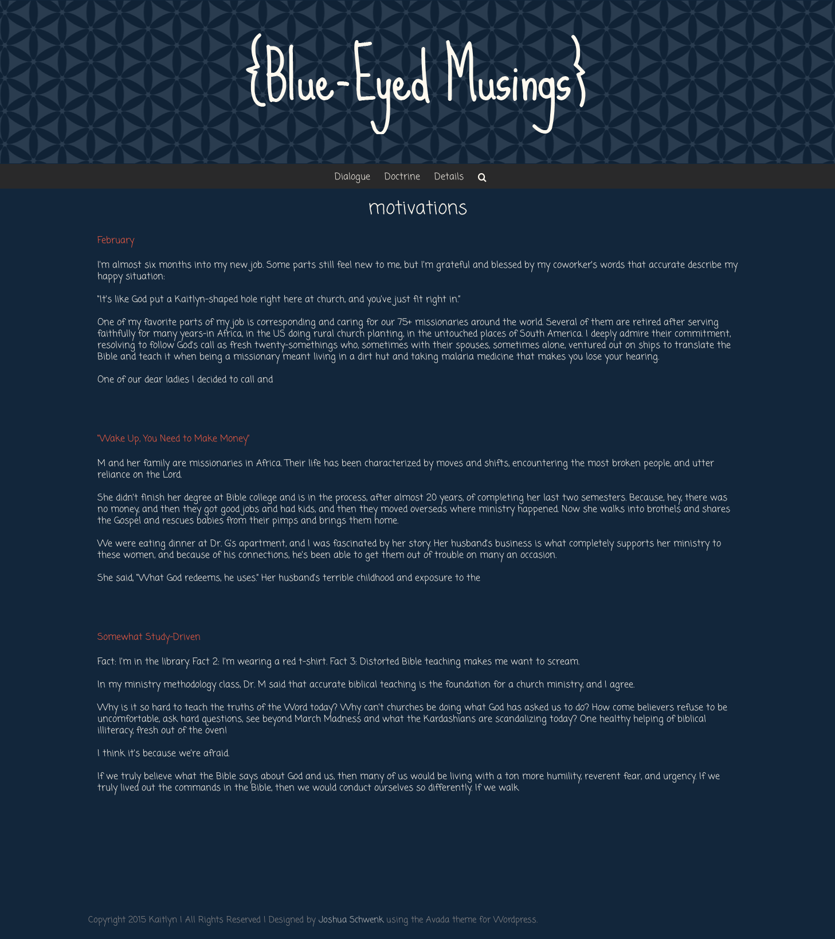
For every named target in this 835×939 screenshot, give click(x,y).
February (115, 241)
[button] (482, 176)
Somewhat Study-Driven (149, 637)
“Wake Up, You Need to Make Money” (173, 439)
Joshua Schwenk (351, 920)
